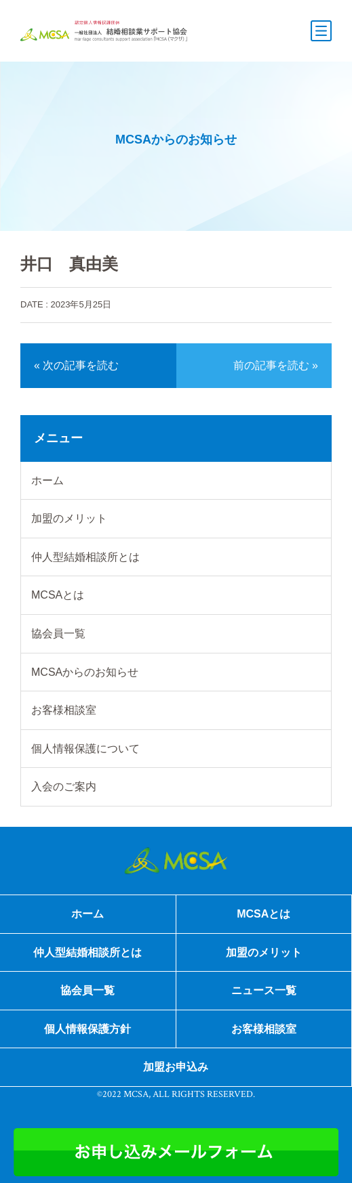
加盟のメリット (69, 518)
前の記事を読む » (275, 365)
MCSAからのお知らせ (84, 672)
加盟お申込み (175, 1067)
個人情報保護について (85, 748)
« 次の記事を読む (76, 365)
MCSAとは (57, 595)
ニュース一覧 (263, 990)
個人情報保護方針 (87, 1029)
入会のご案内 (63, 786)
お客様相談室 (63, 710)
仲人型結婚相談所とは (85, 557)
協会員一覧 (58, 633)
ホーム (47, 480)
